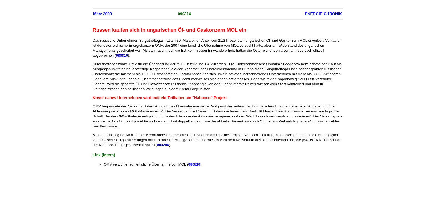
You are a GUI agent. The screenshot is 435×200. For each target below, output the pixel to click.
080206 (163, 145)
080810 (122, 55)
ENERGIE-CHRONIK (323, 14)
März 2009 (102, 14)
